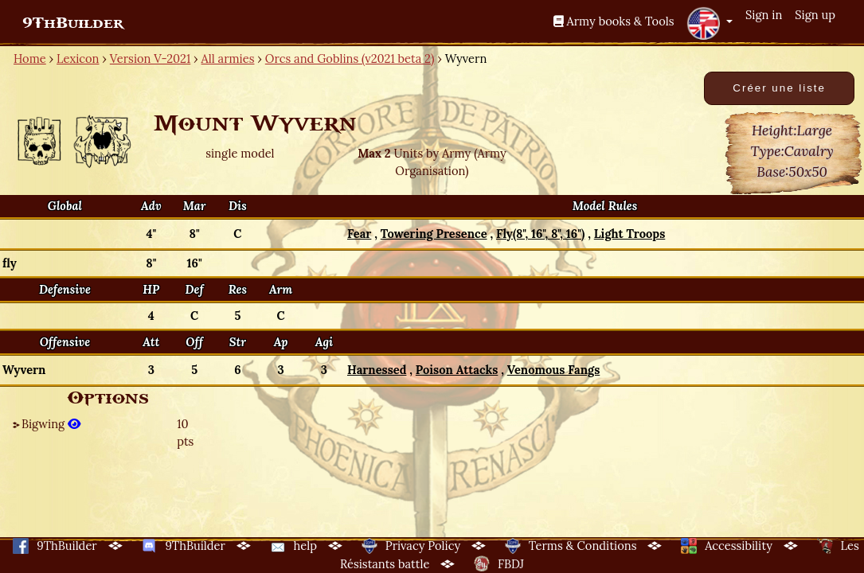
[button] (709, 23)
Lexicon (78, 58)
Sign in (763, 14)
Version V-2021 (150, 58)
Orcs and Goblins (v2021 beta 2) (350, 58)
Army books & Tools (613, 21)
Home (30, 58)
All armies (228, 58)
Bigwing (51, 423)
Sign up (815, 14)
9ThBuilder (72, 23)
